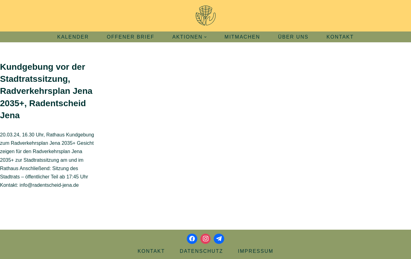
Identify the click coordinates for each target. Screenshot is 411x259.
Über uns (293, 37)
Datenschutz (201, 251)
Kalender (73, 37)
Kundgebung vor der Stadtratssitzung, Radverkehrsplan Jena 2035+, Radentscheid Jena (46, 91)
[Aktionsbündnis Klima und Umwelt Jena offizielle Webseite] (205, 16)
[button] (205, 37)
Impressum (255, 251)
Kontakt (340, 37)
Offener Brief (130, 37)
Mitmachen (242, 37)
